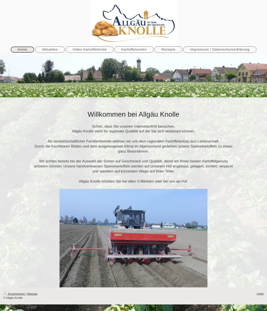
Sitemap (32, 293)
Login (260, 293)
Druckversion (14, 293)
